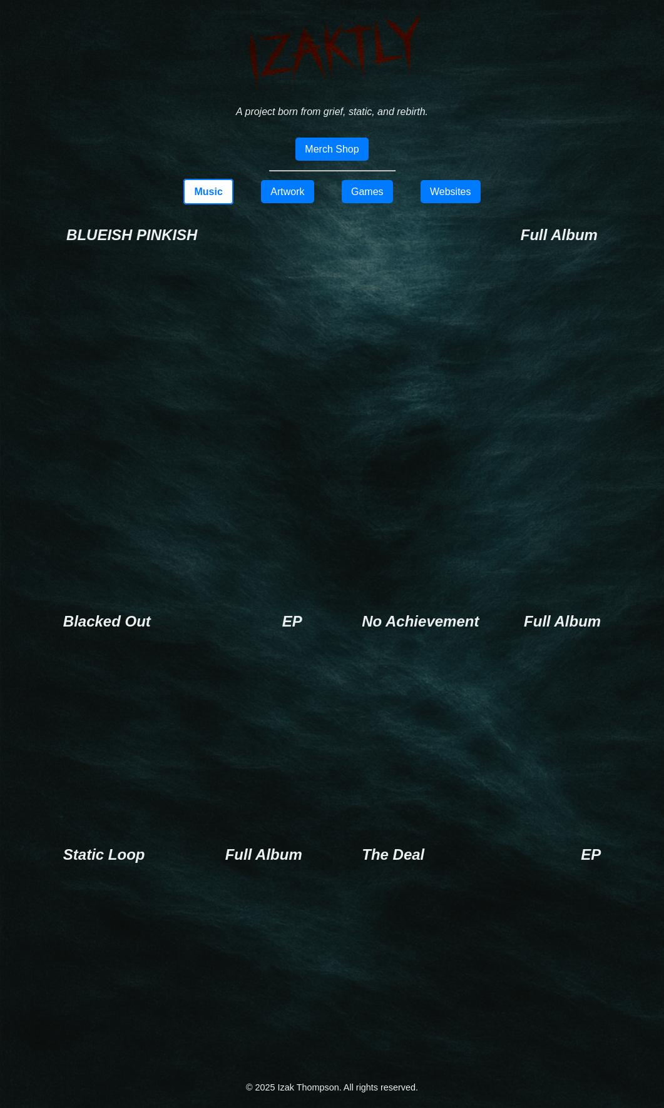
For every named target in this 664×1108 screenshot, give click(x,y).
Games (367, 191)
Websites (450, 191)
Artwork (287, 191)
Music (208, 191)
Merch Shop (332, 149)
